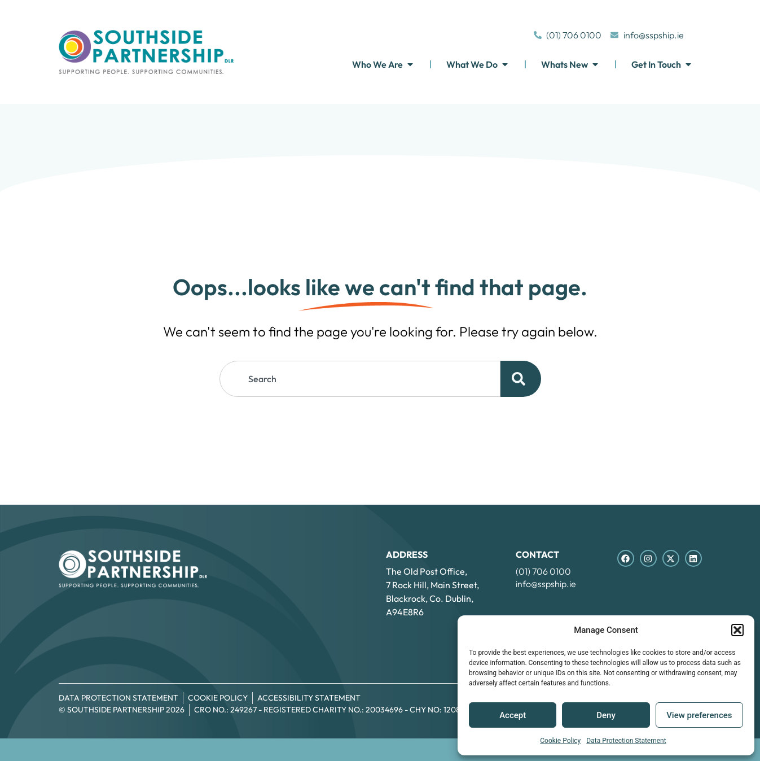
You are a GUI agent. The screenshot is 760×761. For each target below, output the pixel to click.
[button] (737, 630)
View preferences (699, 715)
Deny (606, 715)
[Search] (520, 379)
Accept (512, 715)
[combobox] (359, 379)
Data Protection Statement (626, 741)
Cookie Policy (560, 741)
